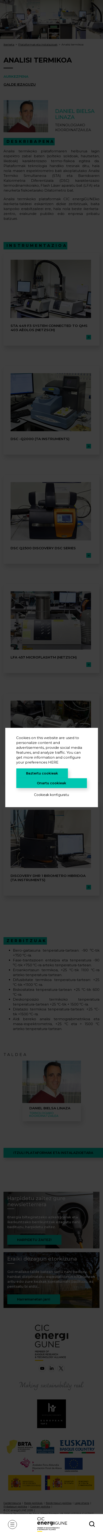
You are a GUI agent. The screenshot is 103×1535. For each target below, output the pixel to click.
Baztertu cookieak (42, 773)
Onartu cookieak (51, 783)
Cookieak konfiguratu (51, 795)
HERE (53, 762)
